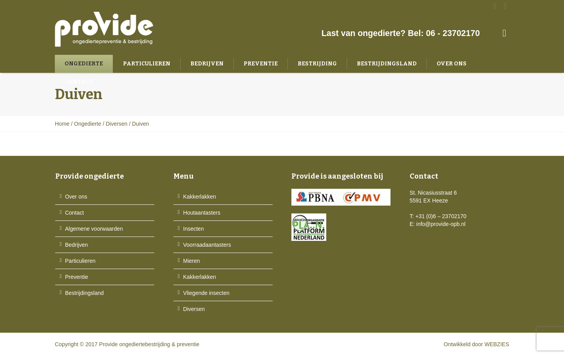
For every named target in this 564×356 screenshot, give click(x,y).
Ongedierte (87, 124)
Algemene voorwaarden (94, 229)
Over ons (76, 196)
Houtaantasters (202, 213)
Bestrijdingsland (84, 293)
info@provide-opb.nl (441, 224)
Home (62, 124)
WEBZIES (496, 344)
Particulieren (80, 261)
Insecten (193, 229)
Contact (74, 213)
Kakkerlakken (199, 196)
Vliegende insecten (206, 293)
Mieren (191, 261)
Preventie (76, 277)
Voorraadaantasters (207, 245)
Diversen (116, 124)
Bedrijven (76, 245)
